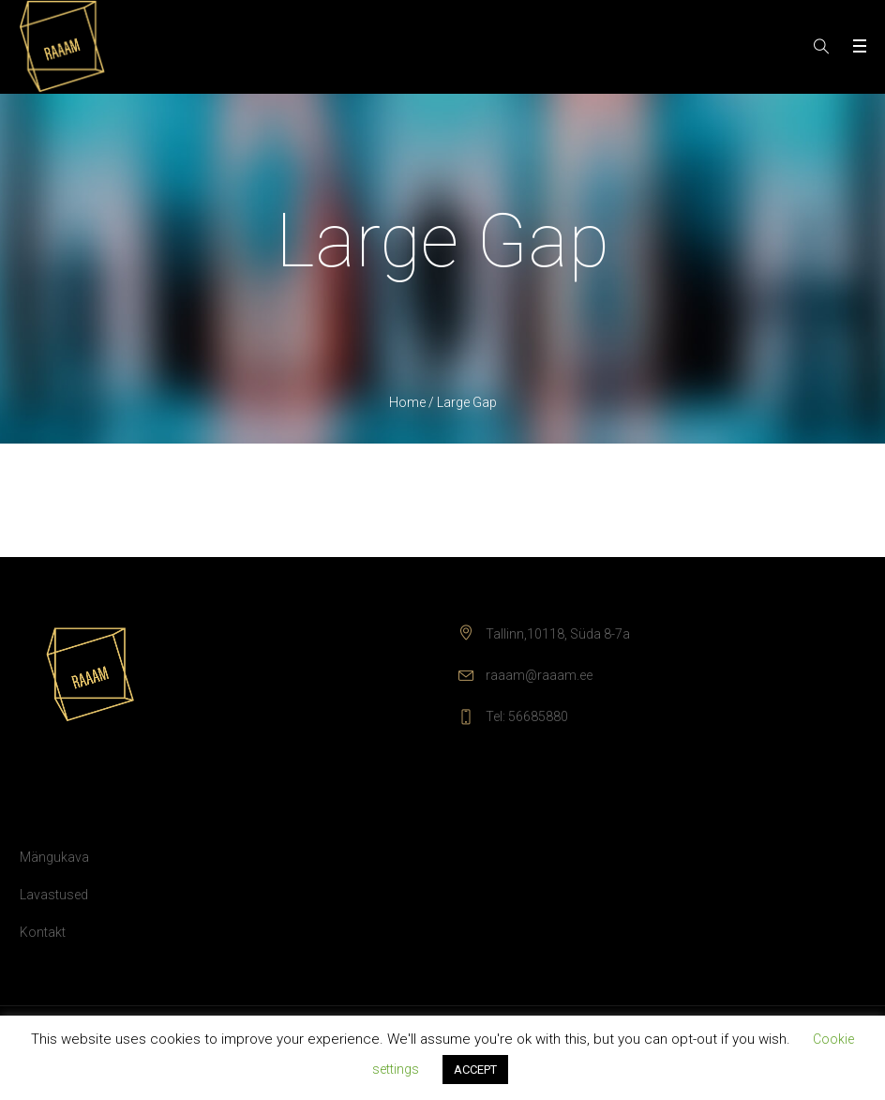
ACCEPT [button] (475, 1069)
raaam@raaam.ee (539, 675)
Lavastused (54, 894)
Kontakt (43, 932)
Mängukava (54, 857)
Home (407, 402)
